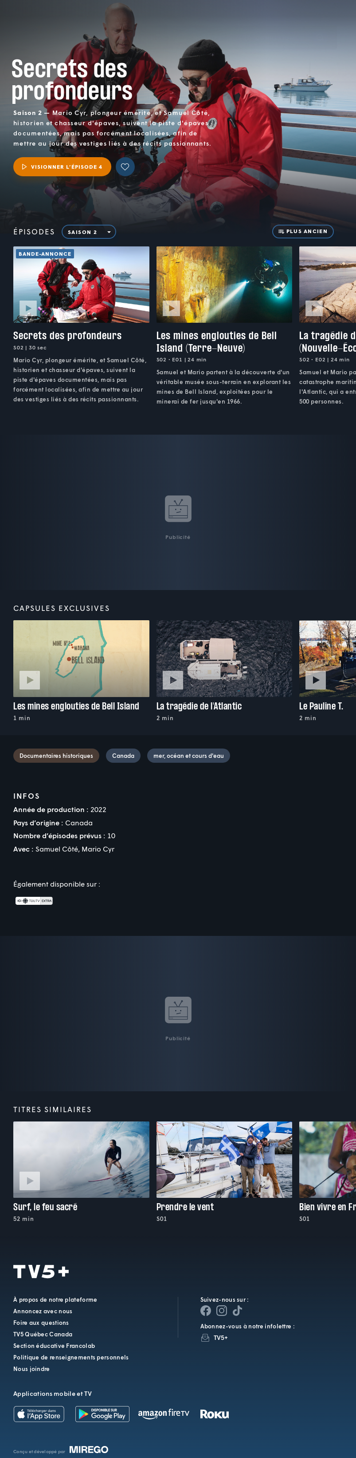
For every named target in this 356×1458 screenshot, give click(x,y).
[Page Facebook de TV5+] (205, 1310)
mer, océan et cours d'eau (188, 755)
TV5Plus (53, 16)
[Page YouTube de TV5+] (237, 1310)
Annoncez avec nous (42, 1311)
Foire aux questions (41, 1322)
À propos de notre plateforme (55, 1299)
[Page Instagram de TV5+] (221, 1310)
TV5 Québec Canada (42, 1334)
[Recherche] (320, 24)
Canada (123, 755)
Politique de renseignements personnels (71, 1357)
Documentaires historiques (56, 755)
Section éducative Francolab (54, 1345)
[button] (200, 24)
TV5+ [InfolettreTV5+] (221, 1337)
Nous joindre (31, 1368)
